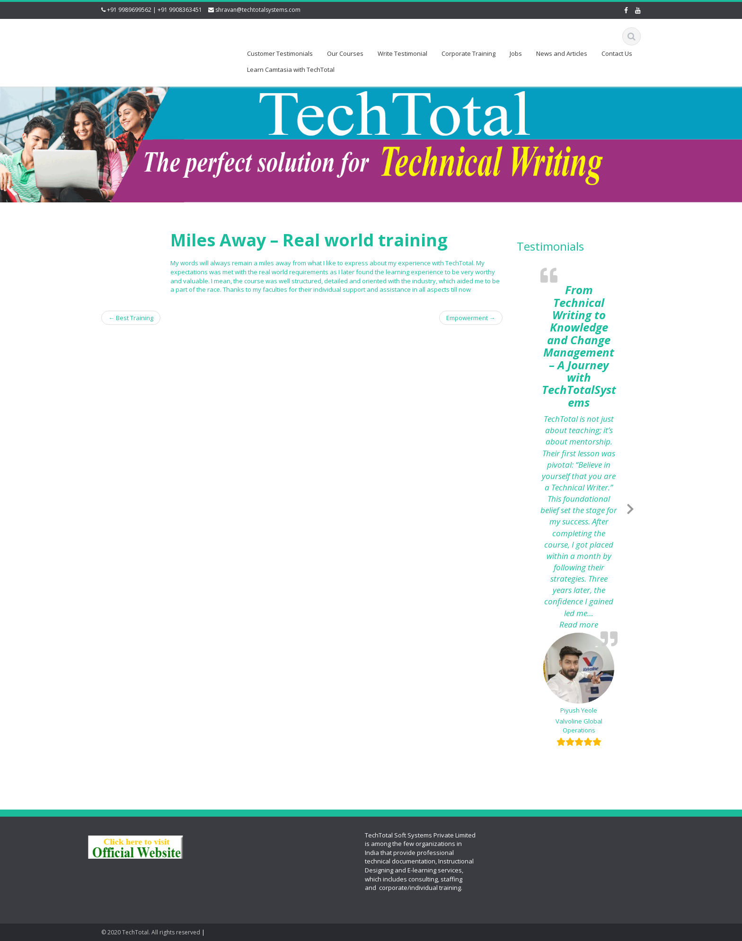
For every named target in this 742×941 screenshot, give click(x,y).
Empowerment (470, 318)
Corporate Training (468, 53)
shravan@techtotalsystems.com (257, 10)
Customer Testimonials (280, 53)
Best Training (130, 318)
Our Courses (345, 53)
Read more (588, 624)
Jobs (516, 53)
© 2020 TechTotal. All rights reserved (150, 932)
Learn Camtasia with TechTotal (291, 69)
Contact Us (616, 53)
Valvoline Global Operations (579, 725)
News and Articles (561, 53)
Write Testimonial (402, 53)
